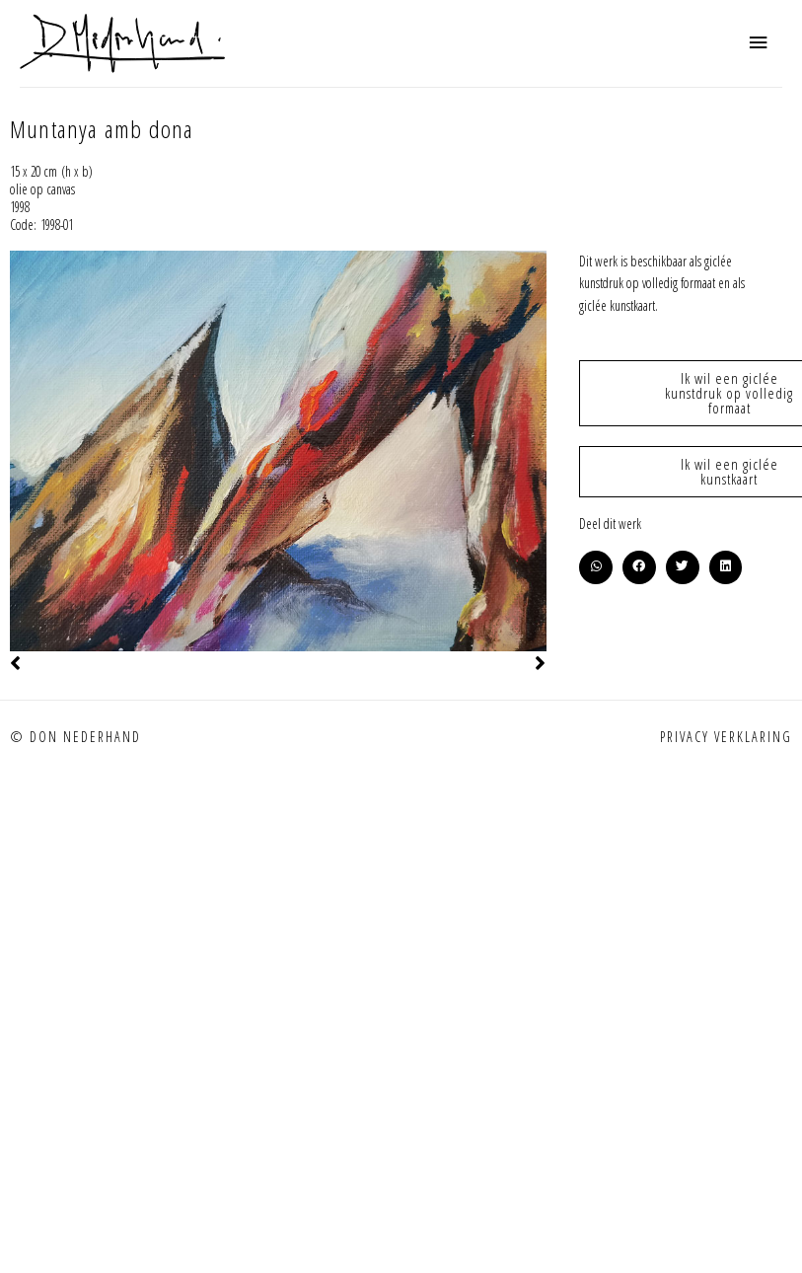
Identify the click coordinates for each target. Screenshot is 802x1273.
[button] (596, 567)
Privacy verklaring (726, 736)
